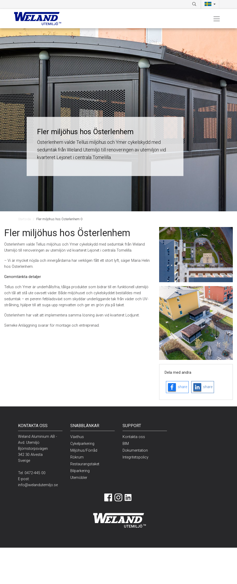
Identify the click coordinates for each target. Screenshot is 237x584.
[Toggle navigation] (216, 18)
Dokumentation (135, 450)
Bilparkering (80, 471)
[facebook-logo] (177, 387)
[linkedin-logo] (202, 387)
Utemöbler (78, 477)
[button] (210, 4)
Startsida (24, 219)
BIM (126, 443)
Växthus (77, 437)
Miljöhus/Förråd (83, 450)
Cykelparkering (82, 443)
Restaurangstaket (84, 464)
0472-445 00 (35, 473)
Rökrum (77, 457)
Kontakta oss (134, 437)
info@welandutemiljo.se (38, 485)
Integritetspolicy (135, 457)
